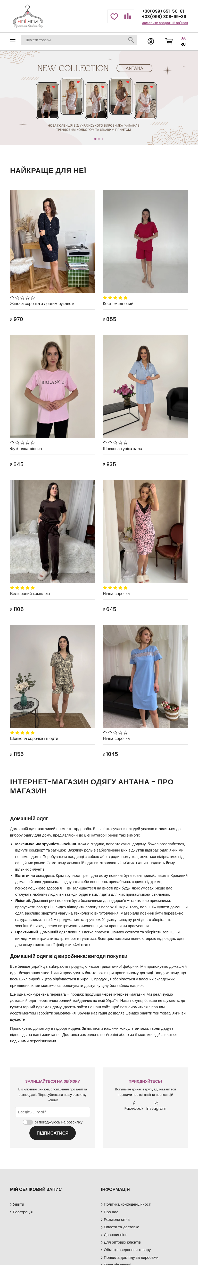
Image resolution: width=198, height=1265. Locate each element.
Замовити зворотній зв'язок (165, 22)
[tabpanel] (99, 98)
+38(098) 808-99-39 (164, 17)
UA (183, 38)
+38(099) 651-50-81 (163, 11)
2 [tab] (99, 139)
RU (183, 44)
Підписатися (53, 1133)
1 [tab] (95, 139)
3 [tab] (102, 139)
